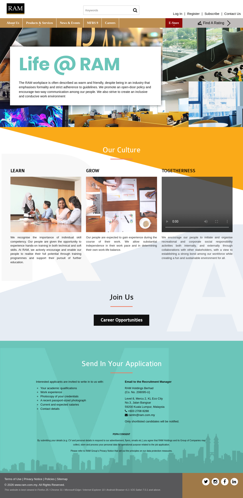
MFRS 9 (92, 23)
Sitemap (62, 479)
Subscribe (212, 14)
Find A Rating (214, 23)
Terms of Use (13, 479)
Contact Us (232, 14)
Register (193, 14)
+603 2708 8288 (138, 411)
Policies (50, 479)
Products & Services (39, 23)
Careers (110, 23)
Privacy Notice (33, 479)
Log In (177, 14)
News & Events (70, 23)
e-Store (174, 23)
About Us (13, 23)
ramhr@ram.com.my (142, 415)
